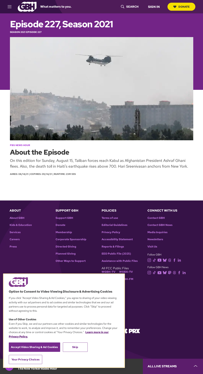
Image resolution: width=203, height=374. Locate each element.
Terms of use (110, 218)
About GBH (17, 218)
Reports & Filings (113, 246)
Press (13, 246)
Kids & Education (21, 225)
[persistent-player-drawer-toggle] (173, 366)
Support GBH (64, 218)
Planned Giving (66, 253)
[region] (64, 320)
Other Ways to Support (71, 261)
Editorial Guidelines (114, 225)
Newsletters (155, 239)
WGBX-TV (126, 271)
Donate (181, 6)
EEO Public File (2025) (116, 253)
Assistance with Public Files (120, 261)
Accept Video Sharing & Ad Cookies (34, 347)
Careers (15, 239)
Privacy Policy (111, 232)
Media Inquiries (157, 232)
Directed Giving (66, 246)
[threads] (170, 260)
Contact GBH (156, 218)
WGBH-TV (108, 271)
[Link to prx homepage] (131, 331)
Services (15, 232)
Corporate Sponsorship (71, 239)
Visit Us (152, 246)
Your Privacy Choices (25, 359)
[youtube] (160, 260)
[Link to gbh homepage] (27, 6)
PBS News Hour (20, 145)
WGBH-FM (126, 279)
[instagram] (150, 260)
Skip (75, 347)
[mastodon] (170, 272)
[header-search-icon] (129, 6)
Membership (64, 232)
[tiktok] (155, 260)
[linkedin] (180, 260)
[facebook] (175, 260)
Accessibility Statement (117, 239)
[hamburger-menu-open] (11, 7)
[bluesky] (165, 260)
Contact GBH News (159, 225)
